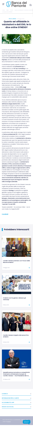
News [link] (7, 10)
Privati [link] (11, 10)
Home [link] (3, 10)
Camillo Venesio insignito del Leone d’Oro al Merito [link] (16, 336)
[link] (16, 256)
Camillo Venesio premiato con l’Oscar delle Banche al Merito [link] (16, 261)
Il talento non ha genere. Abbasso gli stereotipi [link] (14, 298)
